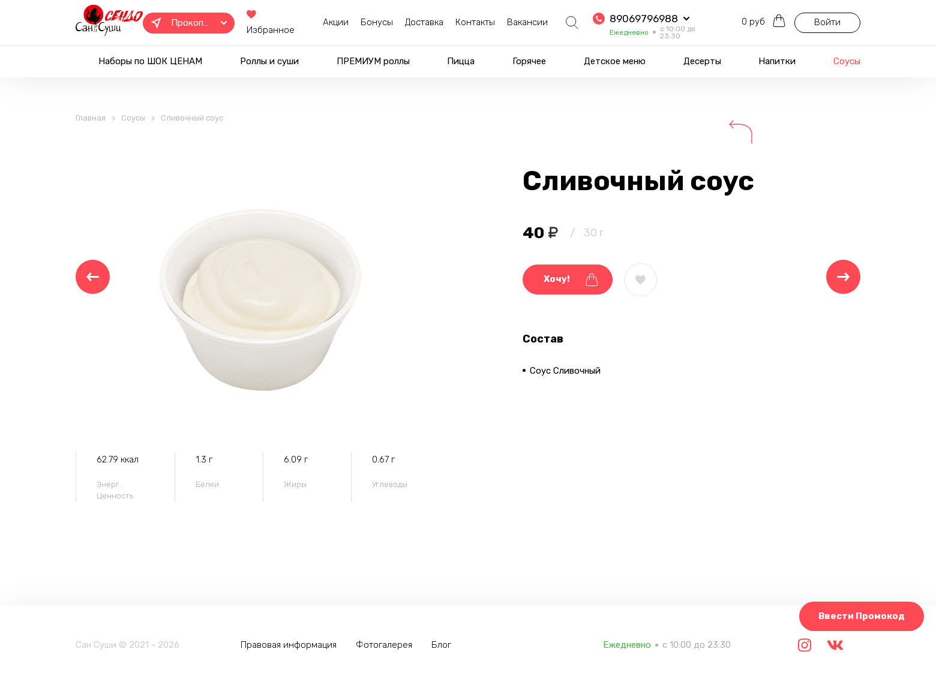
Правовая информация (289, 644)
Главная (91, 117)
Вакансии (527, 22)
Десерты (702, 61)
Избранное (271, 23)
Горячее (529, 61)
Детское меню (615, 61)
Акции (336, 22)
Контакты (475, 22)
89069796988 (644, 19)
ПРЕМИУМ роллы (373, 61)
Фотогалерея (384, 644)
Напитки (777, 61)
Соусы (846, 61)
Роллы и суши (269, 61)
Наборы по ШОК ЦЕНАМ (150, 61)
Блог (441, 644)
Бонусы (377, 22)
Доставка (424, 22)
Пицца (461, 61)
